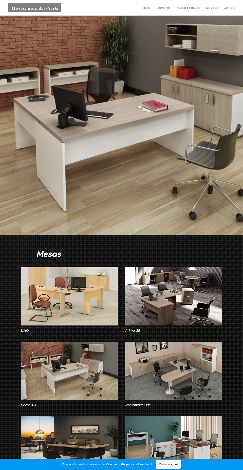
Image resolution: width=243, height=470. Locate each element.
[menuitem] (145, 8)
